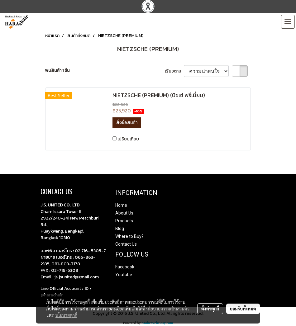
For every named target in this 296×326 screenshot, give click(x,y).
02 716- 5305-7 (90, 251)
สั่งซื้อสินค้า (126, 122)
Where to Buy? (129, 236)
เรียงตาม (174, 71)
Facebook (124, 266)
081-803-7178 (65, 264)
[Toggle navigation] (288, 22)
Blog (119, 228)
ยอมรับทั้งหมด (243, 308)
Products (124, 220)
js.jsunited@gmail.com (76, 277)
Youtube (123, 274)
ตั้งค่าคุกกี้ (210, 308)
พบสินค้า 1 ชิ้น (57, 70)
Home (121, 205)
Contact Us (126, 244)
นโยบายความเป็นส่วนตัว (167, 308)
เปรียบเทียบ (128, 139)
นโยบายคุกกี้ (66, 315)
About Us (124, 212)
